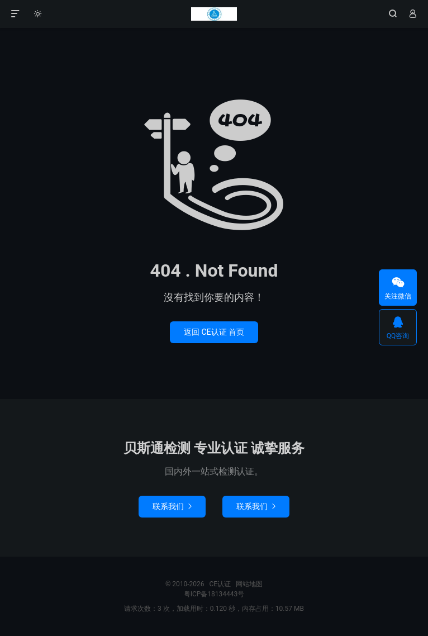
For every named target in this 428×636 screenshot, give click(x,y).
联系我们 (172, 506)
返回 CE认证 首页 (214, 332)
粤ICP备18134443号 (214, 594)
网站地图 (249, 584)
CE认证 (214, 14)
